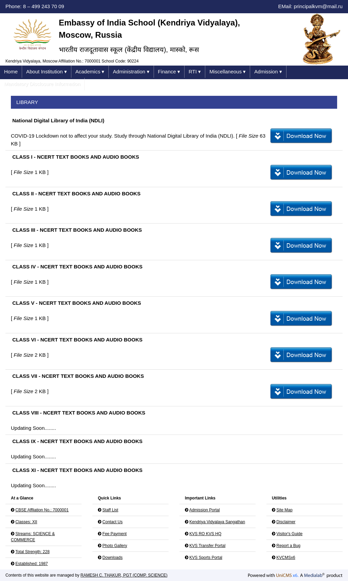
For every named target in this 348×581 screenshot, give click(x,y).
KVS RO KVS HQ (205, 533)
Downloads (112, 557)
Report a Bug (288, 545)
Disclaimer (285, 522)
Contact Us (112, 522)
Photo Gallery (114, 545)
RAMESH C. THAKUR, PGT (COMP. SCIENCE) (124, 575)
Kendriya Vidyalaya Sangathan (217, 522)
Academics (90, 72)
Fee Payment (114, 533)
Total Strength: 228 (32, 551)
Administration (131, 72)
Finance (169, 72)
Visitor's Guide (289, 533)
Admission (268, 72)
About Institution (46, 72)
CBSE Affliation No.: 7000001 (42, 510)
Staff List (110, 510)
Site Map (284, 510)
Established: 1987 (31, 563)
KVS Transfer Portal (207, 545)
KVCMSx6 (285, 557)
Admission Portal (204, 510)
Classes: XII (26, 522)
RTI (195, 72)
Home (11, 71)
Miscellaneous (227, 72)
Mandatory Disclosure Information (42, 84)
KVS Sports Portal (205, 557)
